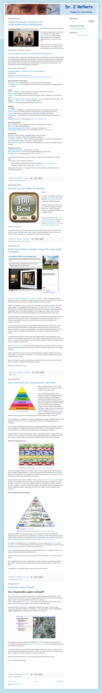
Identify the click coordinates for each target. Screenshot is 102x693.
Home (36, 681)
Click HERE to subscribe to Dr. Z (78, 28)
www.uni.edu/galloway (48, 163)
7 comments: (26, 576)
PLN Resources (12, 153)
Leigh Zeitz (28, 75)
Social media (18, 180)
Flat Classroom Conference (16, 142)
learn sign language (48, 219)
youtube (28, 241)
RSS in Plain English (14, 151)
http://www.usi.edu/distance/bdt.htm (47, 531)
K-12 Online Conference (15, 139)
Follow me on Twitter (81, 35)
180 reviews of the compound (35, 644)
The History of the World (54, 223)
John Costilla (51, 197)
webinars (24, 180)
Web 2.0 (21, 579)
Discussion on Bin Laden (17, 345)
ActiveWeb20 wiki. (41, 119)
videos (23, 241)
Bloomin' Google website (51, 480)
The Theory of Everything (48, 225)
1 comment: (25, 178)
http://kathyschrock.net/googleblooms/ (43, 467)
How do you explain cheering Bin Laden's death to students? (25, 298)
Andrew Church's (51, 537)
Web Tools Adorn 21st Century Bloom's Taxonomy (32, 382)
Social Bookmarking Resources (17, 130)
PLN (13, 180)
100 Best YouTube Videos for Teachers (26, 188)
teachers (20, 241)
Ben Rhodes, (52, 307)
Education (14, 241)
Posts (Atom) (18, 684)
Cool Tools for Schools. (46, 539)
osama (18, 676)
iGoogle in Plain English (15, 150)
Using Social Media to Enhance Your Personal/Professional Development (30, 53)
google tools (15, 579)
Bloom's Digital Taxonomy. (16, 539)
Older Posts (60, 681)
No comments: (26, 238)
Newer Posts (11, 681)
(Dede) (30, 77)
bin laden (14, 676)
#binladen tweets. (25, 601)
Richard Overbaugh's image (22, 411)
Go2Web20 (34, 539)
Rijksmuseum (58, 217)
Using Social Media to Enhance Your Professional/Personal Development (25, 23)
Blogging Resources (14, 119)
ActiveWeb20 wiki (48, 130)
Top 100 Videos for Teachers (53, 199)
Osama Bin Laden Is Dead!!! (21, 587)
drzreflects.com (39, 165)
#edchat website (20, 101)
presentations (18, 75)
